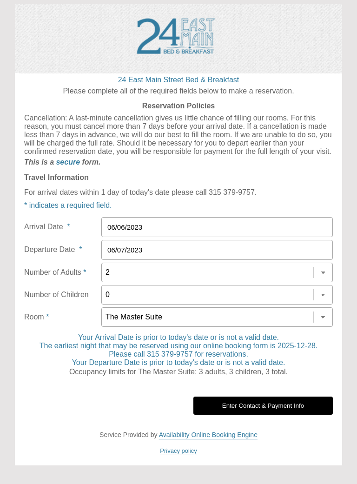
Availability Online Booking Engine (208, 434)
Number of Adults (55, 272)
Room (36, 317)
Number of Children (56, 294)
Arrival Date (47, 227)
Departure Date (53, 249)
